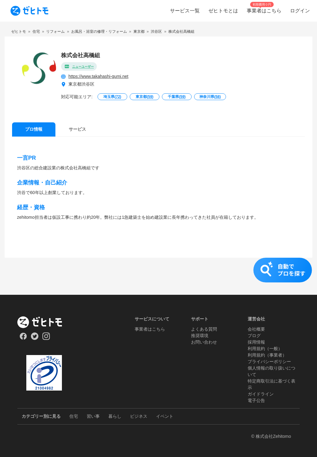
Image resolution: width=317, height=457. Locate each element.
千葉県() (176, 97)
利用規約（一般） (265, 348)
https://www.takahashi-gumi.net (98, 76)
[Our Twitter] (34, 338)
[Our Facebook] (23, 338)
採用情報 (256, 342)
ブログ (254, 335)
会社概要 (256, 329)
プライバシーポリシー (269, 361)
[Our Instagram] (46, 338)
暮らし (114, 416)
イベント (164, 416)
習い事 (93, 416)
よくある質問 (204, 329)
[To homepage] (29, 10)
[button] (158, 276)
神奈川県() (210, 97)
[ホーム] (44, 322)
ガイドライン (261, 393)
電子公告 (256, 400)
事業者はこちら (150, 329)
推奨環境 (199, 335)
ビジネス (138, 416)
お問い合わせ (204, 342)
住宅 (73, 416)
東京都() (144, 97)
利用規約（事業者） (267, 355)
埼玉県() (112, 97)
